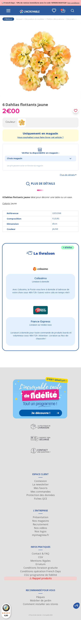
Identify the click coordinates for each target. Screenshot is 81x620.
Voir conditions (73, 3)
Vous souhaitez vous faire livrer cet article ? (40, 137)
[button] (76, 605)
